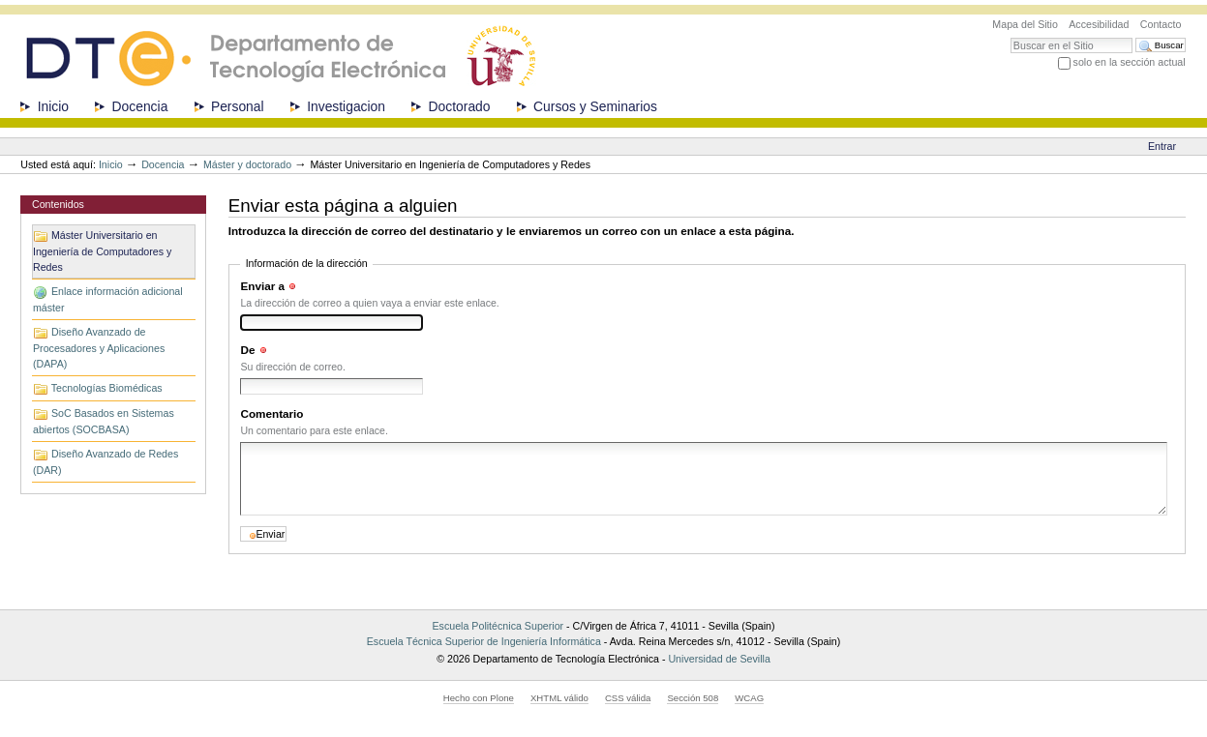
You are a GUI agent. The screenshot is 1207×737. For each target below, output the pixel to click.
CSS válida (627, 698)
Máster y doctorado (247, 164)
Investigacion (346, 106)
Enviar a (262, 286)
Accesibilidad (1099, 24)
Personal (237, 106)
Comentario (271, 413)
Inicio (53, 106)
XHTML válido (559, 698)
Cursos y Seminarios (595, 106)
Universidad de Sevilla (718, 658)
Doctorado (460, 106)
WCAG (749, 698)
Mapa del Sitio (1025, 24)
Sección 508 (692, 698)
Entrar (1162, 146)
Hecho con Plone (478, 698)
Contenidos (58, 204)
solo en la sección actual (1129, 62)
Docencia (140, 106)
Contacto (1161, 24)
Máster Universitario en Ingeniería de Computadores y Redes (102, 250)
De (247, 349)
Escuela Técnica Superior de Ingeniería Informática (484, 641)
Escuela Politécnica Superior (497, 626)
